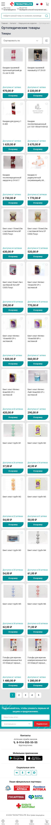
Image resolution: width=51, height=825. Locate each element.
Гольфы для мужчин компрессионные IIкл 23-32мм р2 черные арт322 (12, 660)
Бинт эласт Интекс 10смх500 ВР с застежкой (36, 338)
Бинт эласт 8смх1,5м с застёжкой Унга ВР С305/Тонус (13, 285)
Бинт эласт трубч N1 (12, 443)
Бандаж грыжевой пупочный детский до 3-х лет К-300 (12, 70)
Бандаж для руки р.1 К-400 (12, 122)
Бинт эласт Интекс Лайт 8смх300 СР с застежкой (36, 392)
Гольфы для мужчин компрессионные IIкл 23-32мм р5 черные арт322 (37, 660)
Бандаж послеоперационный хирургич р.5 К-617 (12, 177)
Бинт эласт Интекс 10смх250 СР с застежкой (36, 285)
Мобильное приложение (25, 753)
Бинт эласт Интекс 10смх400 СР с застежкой (11, 338)
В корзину (13, 96)
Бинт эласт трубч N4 (37, 550)
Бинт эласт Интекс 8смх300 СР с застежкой (11, 392)
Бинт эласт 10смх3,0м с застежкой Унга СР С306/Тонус (37, 231)
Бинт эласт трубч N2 (37, 443)
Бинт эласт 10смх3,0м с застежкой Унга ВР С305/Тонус (12, 231)
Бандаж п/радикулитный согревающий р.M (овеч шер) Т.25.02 (36, 178)
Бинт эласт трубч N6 (37, 604)
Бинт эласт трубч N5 (12, 604)
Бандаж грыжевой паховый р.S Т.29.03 (36, 69)
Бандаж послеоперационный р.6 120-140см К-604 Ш (38, 124)
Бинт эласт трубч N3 (37, 497)
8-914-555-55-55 (27, 742)
